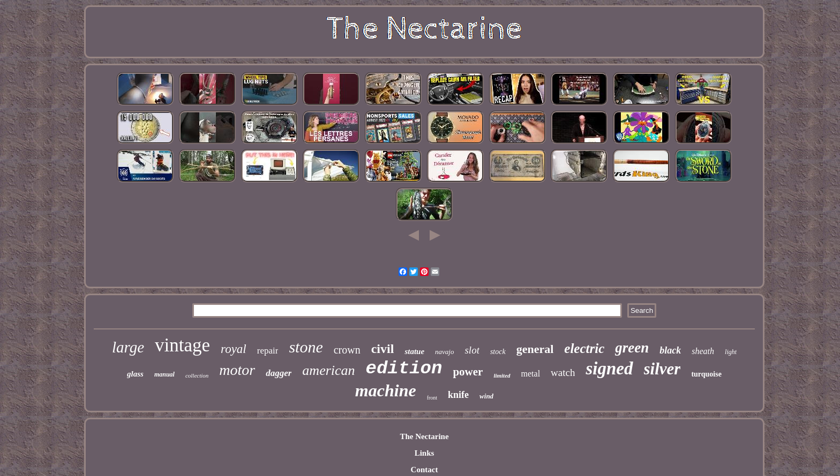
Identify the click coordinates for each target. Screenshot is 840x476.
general (535, 349)
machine (385, 390)
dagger (278, 373)
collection (196, 375)
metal (531, 373)
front (432, 398)
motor (237, 370)
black (670, 350)
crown (347, 350)
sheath (703, 351)
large (128, 347)
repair (268, 351)
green (632, 348)
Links (424, 453)
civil (382, 349)
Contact (424, 469)
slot (471, 350)
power (468, 371)
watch (563, 372)
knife (458, 394)
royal (233, 349)
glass (135, 374)
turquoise (706, 374)
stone (305, 347)
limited (501, 375)
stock (498, 352)
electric (584, 348)
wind (486, 396)
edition (404, 368)
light (731, 352)
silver (662, 368)
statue (414, 351)
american (328, 370)
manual (164, 374)
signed (609, 368)
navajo (444, 352)
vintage (182, 345)
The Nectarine (424, 436)
